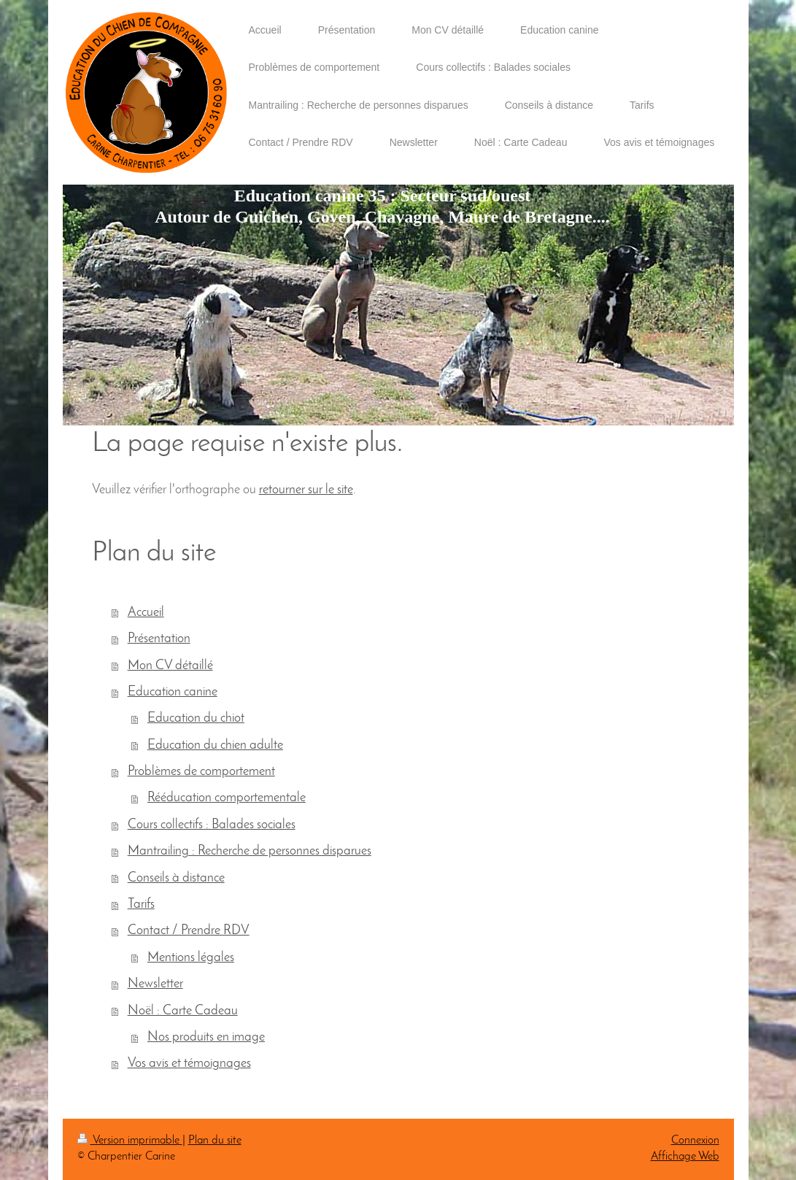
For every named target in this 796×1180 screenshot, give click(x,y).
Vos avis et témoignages (189, 1064)
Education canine (172, 692)
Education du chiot (195, 718)
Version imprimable (129, 1140)
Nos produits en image (206, 1037)
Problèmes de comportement (201, 772)
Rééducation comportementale (226, 798)
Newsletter (155, 984)
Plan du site (214, 1140)
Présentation (159, 639)
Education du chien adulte (215, 745)
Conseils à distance (176, 878)
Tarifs (141, 904)
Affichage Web (685, 1156)
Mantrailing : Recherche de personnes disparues (249, 851)
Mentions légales (190, 958)
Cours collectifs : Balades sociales (211, 825)
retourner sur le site (306, 490)
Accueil (146, 613)
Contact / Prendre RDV (189, 931)
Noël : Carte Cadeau (183, 1011)
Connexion (695, 1140)
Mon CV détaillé (170, 666)
